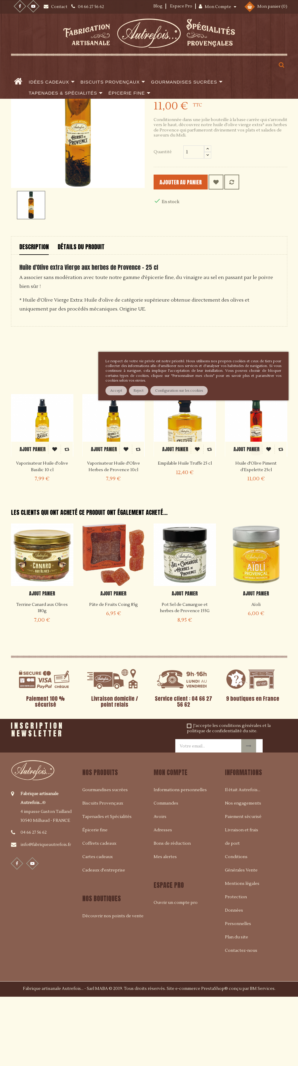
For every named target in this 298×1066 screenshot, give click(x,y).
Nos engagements (243, 873)
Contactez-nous (241, 1020)
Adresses (163, 899)
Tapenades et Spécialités (107, 886)
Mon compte (170, 842)
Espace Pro (181, 6)
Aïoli (256, 674)
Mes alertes (165, 926)
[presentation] (128, 800)
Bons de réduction (172, 913)
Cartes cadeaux (97, 926)
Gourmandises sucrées (105, 859)
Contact (59, 7)
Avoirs (160, 886)
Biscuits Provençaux (102, 873)
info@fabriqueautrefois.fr (46, 914)
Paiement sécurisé (243, 886)
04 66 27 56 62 (34, 902)
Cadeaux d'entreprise (103, 940)
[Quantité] (193, 221)
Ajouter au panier (191, 252)
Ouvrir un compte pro (176, 972)
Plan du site (236, 1006)
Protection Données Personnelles (238, 980)
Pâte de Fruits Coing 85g (113, 674)
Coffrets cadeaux (99, 913)
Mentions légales (242, 953)
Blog (158, 6)
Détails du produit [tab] (81, 316)
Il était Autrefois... (242, 859)
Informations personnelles (180, 859)
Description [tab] (34, 316)
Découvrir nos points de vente (113, 986)
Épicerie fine (95, 899)
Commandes (166, 873)
